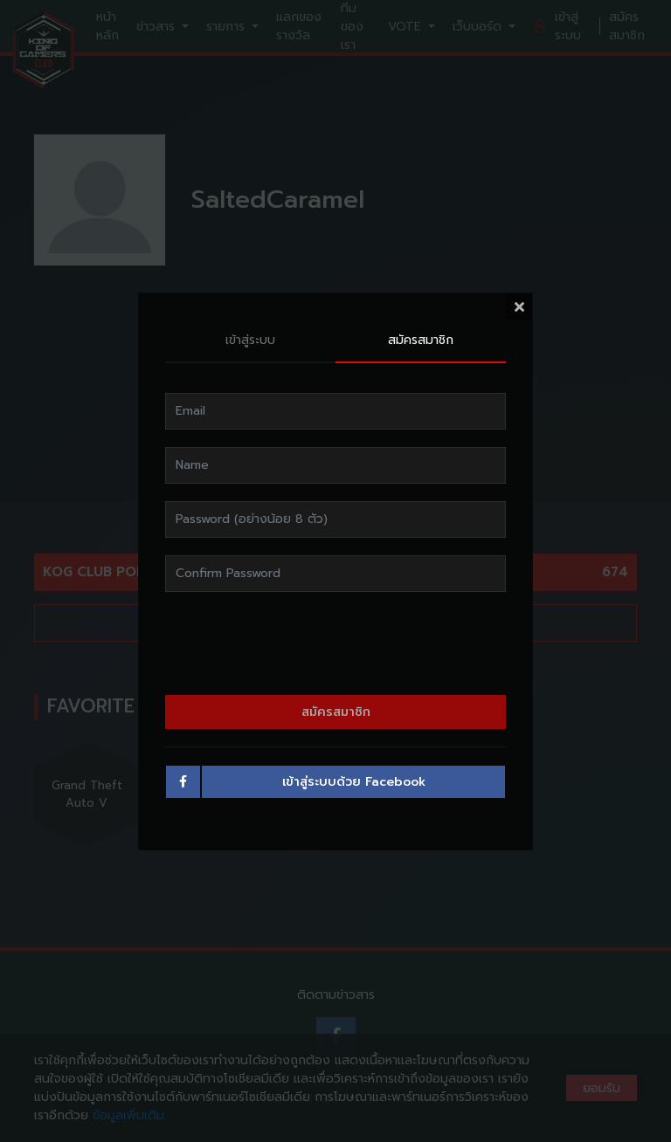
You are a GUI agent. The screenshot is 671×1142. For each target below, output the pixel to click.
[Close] (519, 304)
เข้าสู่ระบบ (250, 338)
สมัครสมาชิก (420, 338)
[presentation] (335, 641)
